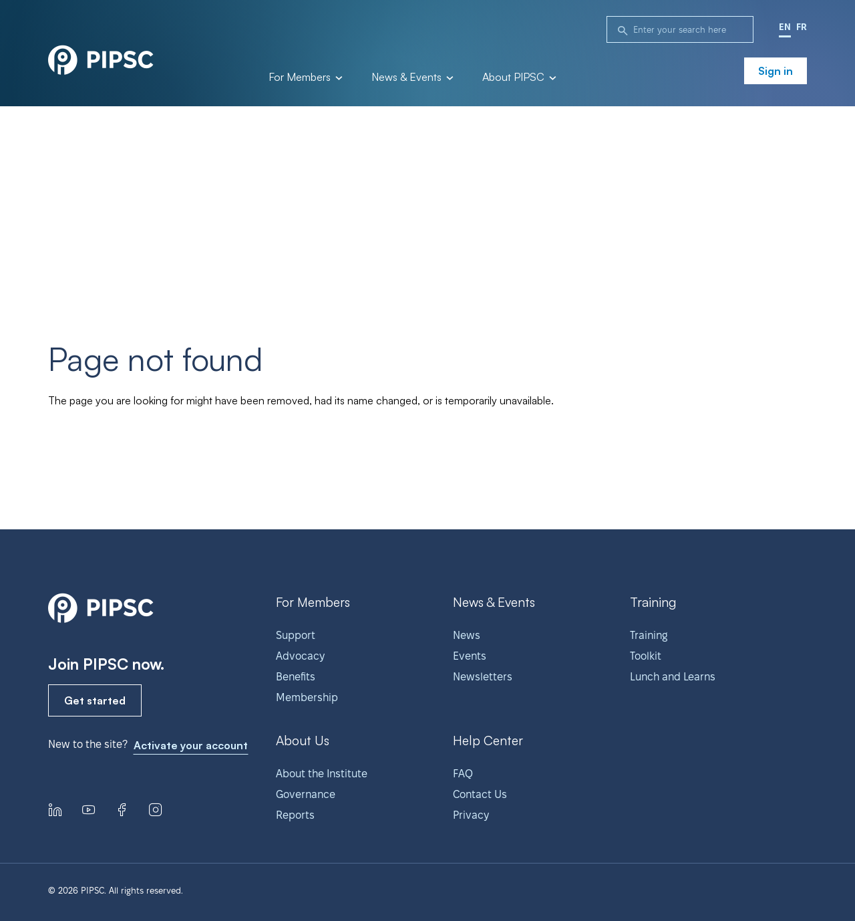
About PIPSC (518, 78)
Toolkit (645, 656)
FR (801, 26)
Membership (307, 697)
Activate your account (191, 745)
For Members (305, 78)
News (466, 635)
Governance (305, 794)
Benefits (295, 676)
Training (648, 635)
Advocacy (300, 656)
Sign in (775, 71)
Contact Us (480, 794)
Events (469, 656)
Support (295, 635)
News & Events (411, 78)
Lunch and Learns (672, 676)
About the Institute (321, 773)
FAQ (463, 773)
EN (785, 26)
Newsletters (482, 676)
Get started (95, 700)
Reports (295, 815)
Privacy (471, 815)
